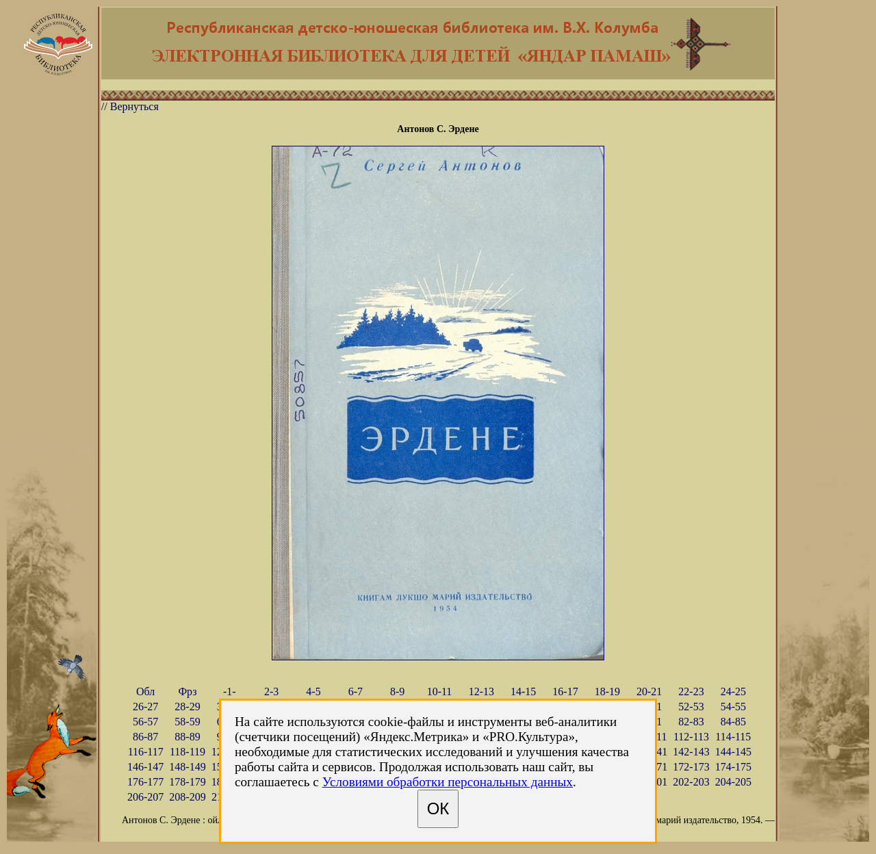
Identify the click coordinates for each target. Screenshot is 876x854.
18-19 (607, 691)
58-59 (187, 721)
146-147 (145, 767)
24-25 (733, 691)
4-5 (313, 691)
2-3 (271, 691)
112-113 (691, 736)
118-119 (187, 752)
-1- (229, 691)
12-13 (481, 691)
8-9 (397, 691)
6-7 (355, 691)
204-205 (733, 782)
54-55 (733, 706)
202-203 (691, 782)
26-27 (145, 706)
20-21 (649, 691)
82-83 (691, 721)
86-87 (145, 736)
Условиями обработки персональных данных (447, 782)
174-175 (733, 767)
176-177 (145, 782)
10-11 (439, 691)
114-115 (733, 736)
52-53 (691, 706)
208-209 (187, 797)
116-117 (146, 752)
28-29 (187, 706)
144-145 (733, 752)
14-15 (523, 691)
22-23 (691, 691)
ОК (438, 808)
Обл (145, 691)
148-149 (187, 767)
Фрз (187, 691)
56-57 (145, 721)
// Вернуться (130, 106)
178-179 (187, 782)
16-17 (565, 691)
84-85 (733, 721)
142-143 (691, 752)
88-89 (187, 736)
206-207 (145, 797)
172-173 (691, 767)
